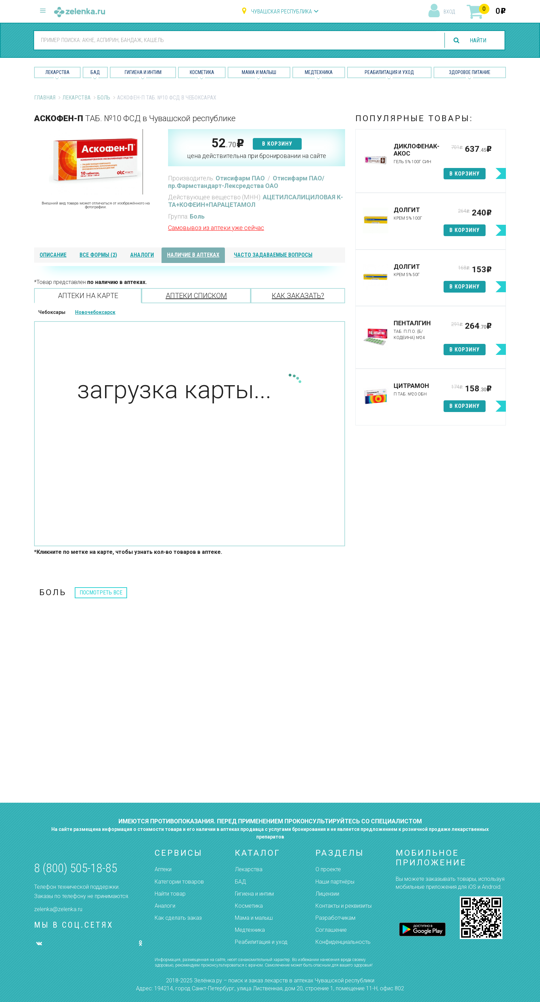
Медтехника (319, 72)
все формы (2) (98, 255)
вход (449, 11)
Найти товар (170, 893)
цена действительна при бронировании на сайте (256, 155)
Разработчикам (335, 918)
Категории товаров (179, 881)
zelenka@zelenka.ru (58, 909)
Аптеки (163, 869)
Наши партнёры (334, 881)
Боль (103, 97)
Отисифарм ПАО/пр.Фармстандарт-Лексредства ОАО (246, 182)
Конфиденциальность (343, 942)
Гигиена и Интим (143, 72)
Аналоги (165, 906)
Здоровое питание (469, 72)
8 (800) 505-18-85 (75, 868)
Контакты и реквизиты (343, 906)
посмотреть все (101, 592)
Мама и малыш (259, 72)
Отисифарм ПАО (241, 178)
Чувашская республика (281, 11)
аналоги (142, 255)
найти (478, 40)
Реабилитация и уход (389, 72)
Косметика (202, 72)
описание (53, 255)
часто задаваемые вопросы (273, 255)
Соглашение (331, 930)
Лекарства (57, 72)
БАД (95, 72)
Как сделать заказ (178, 918)
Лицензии (327, 893)
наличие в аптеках (193, 255)
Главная (44, 97)
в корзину (277, 143)
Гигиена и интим (254, 893)
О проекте (328, 869)
